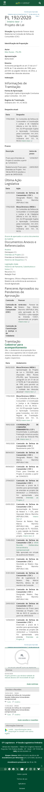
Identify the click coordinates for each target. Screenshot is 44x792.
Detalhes (17, 702)
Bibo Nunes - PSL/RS (13, 52)
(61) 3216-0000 (29, 758)
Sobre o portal (22, 774)
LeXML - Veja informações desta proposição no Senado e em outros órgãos (19, 731)
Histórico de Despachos (14, 260)
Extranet (22, 788)
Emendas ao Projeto (13, 255)
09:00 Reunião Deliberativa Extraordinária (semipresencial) (27, 546)
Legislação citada (11, 264)
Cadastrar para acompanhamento (16, 346)
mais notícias (32, 684)
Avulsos (8, 249)
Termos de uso (22, 779)
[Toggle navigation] (4, 3)
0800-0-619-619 (23, 755)
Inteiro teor (13, 21)
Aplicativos (22, 784)
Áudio (9, 702)
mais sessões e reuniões (28, 720)
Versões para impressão (31, 12)
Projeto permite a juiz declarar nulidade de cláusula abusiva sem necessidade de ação (20, 677)
